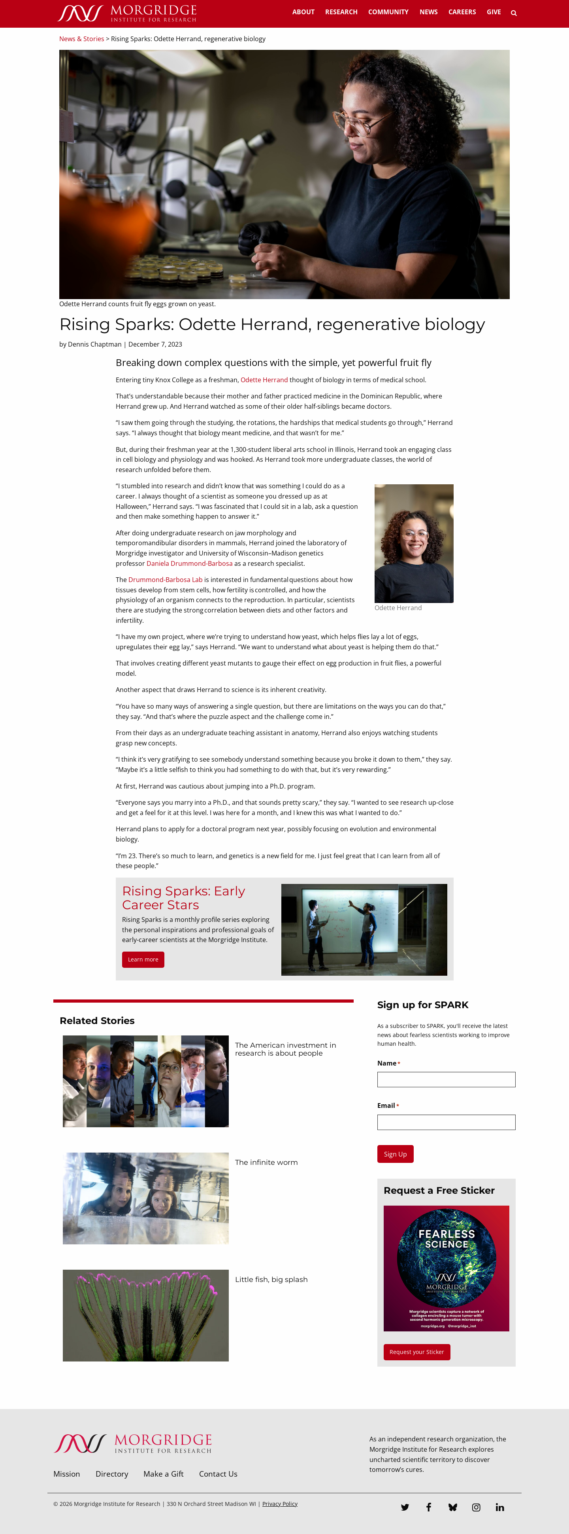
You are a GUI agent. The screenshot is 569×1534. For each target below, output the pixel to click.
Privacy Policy (280, 1503)
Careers (462, 12)
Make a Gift (163, 1473)
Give (494, 12)
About (303, 12)
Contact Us (218, 1473)
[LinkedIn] (500, 1508)
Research (341, 12)
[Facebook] (429, 1508)
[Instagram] (476, 1508)
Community (388, 12)
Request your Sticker (417, 1352)
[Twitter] (405, 1508)
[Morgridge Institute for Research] (132, 1463)
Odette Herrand (264, 379)
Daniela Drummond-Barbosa (190, 563)
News (429, 12)
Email (388, 1106)
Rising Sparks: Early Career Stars (183, 897)
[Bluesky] (453, 1508)
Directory (112, 1473)
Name (388, 1063)
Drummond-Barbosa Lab (165, 579)
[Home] (126, 14)
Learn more (143, 959)
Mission (66, 1473)
